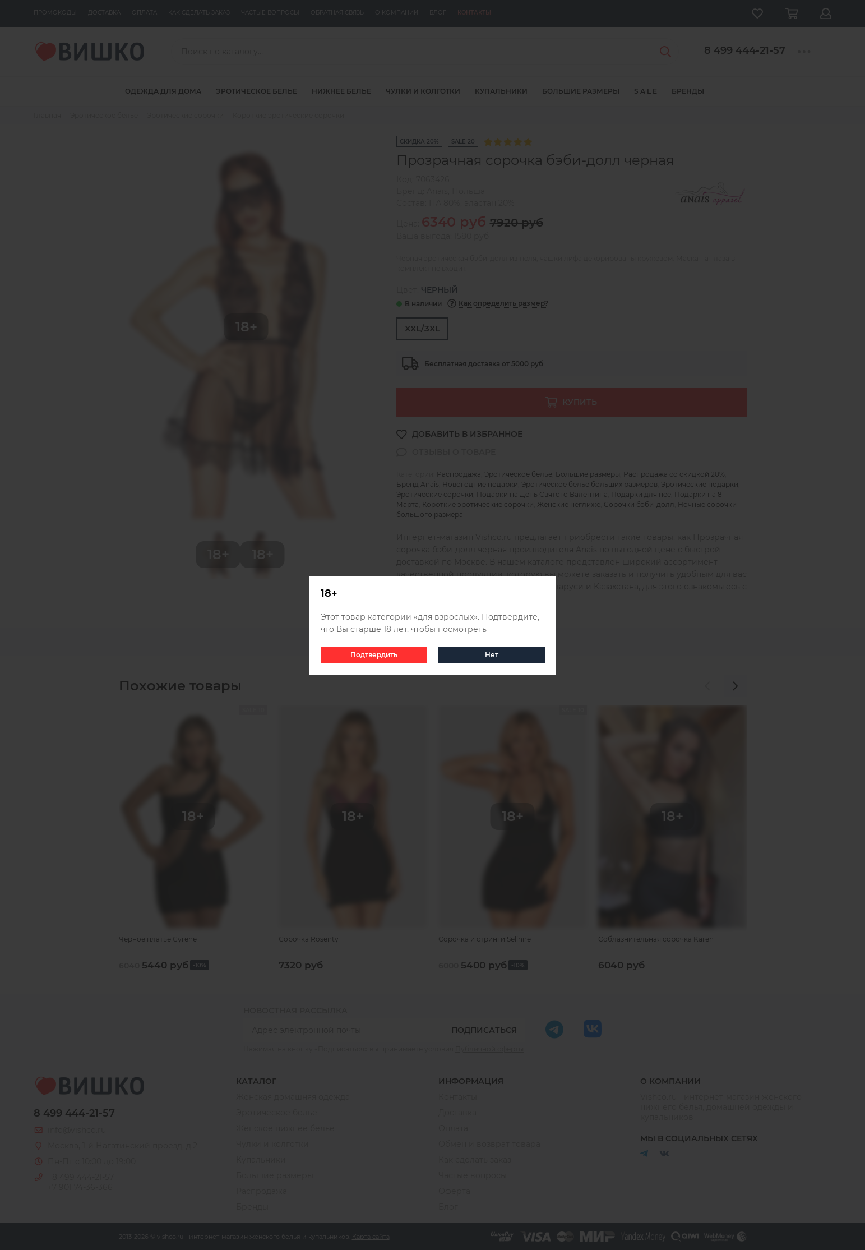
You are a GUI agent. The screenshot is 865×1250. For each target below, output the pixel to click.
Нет (491, 655)
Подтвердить (373, 655)
